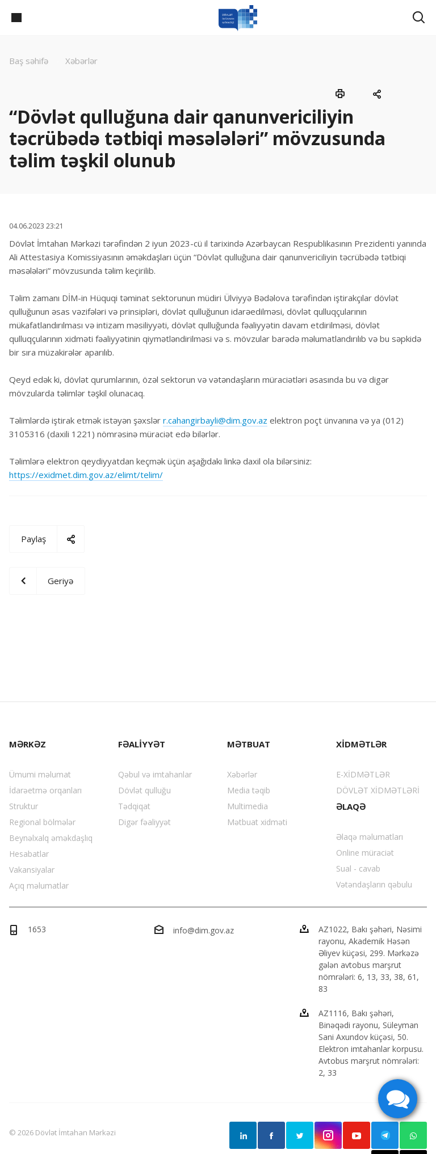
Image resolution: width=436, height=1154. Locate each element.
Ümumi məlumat (40, 774)
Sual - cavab (358, 868)
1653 (37, 929)
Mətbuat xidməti (257, 822)
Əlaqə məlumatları (369, 836)
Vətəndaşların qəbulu (374, 884)
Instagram (328, 1135)
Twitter (299, 1135)
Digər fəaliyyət (144, 822)
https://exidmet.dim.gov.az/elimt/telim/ (86, 474)
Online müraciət (365, 852)
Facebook (271, 1135)
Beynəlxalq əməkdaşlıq (51, 837)
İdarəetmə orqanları (45, 790)
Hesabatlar (29, 853)
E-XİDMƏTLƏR (363, 774)
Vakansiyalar (31, 869)
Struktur (23, 806)
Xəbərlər (242, 774)
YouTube (356, 1135)
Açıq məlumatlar (39, 885)
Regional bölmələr (42, 822)
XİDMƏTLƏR (361, 744)
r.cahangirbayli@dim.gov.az (215, 420)
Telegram (385, 1135)
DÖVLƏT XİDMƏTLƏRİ (378, 790)
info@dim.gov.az (203, 930)
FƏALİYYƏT (141, 744)
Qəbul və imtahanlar (155, 774)
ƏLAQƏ (351, 806)
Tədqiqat (134, 806)
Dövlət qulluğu (144, 790)
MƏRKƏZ (27, 744)
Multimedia (247, 806)
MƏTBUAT (248, 744)
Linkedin (243, 1135)
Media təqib (248, 790)
